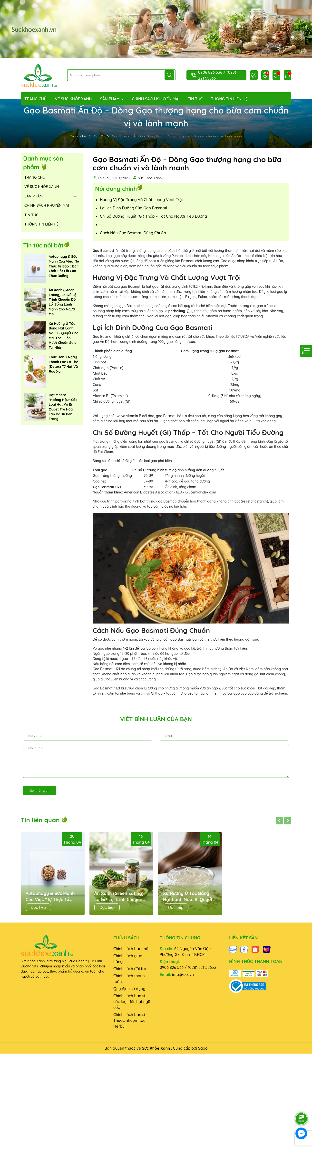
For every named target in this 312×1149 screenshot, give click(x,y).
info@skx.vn (183, 974)
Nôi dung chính (116, 188)
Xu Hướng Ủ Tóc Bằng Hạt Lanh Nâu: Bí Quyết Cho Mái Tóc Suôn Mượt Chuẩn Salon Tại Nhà (63, 335)
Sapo (203, 1048)
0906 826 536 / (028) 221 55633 (188, 967)
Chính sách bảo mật (131, 948)
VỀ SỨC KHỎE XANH (73, 98)
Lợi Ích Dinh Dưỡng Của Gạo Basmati (133, 207)
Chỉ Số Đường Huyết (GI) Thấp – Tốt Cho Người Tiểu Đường (153, 216)
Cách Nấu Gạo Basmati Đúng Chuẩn (133, 232)
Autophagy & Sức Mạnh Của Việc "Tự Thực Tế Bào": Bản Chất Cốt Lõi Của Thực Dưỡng (64, 266)
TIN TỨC (195, 98)
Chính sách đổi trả (129, 968)
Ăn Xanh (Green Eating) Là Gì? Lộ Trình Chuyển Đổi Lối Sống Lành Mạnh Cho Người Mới (63, 302)
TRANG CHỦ (35, 98)
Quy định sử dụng (129, 988)
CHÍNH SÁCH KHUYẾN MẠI (155, 98)
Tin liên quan (44, 820)
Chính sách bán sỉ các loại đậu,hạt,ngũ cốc (131, 1001)
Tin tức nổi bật (43, 245)
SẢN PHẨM (110, 98)
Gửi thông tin (39, 790)
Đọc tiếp (38, 907)
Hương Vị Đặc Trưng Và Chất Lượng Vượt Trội (141, 199)
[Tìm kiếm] (169, 75)
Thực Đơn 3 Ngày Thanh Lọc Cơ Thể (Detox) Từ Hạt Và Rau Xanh (63, 364)
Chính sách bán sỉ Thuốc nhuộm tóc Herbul (129, 1020)
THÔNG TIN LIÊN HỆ (229, 98)
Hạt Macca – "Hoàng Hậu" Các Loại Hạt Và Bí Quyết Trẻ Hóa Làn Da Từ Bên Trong (63, 407)
